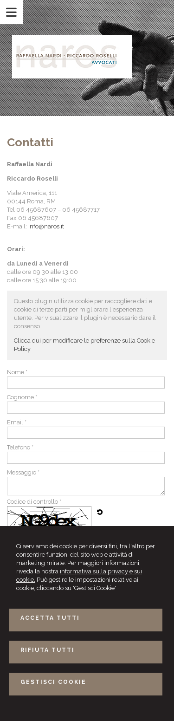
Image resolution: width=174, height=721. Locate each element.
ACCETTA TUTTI (50, 618)
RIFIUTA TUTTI (47, 650)
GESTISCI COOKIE (53, 682)
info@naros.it (46, 226)
